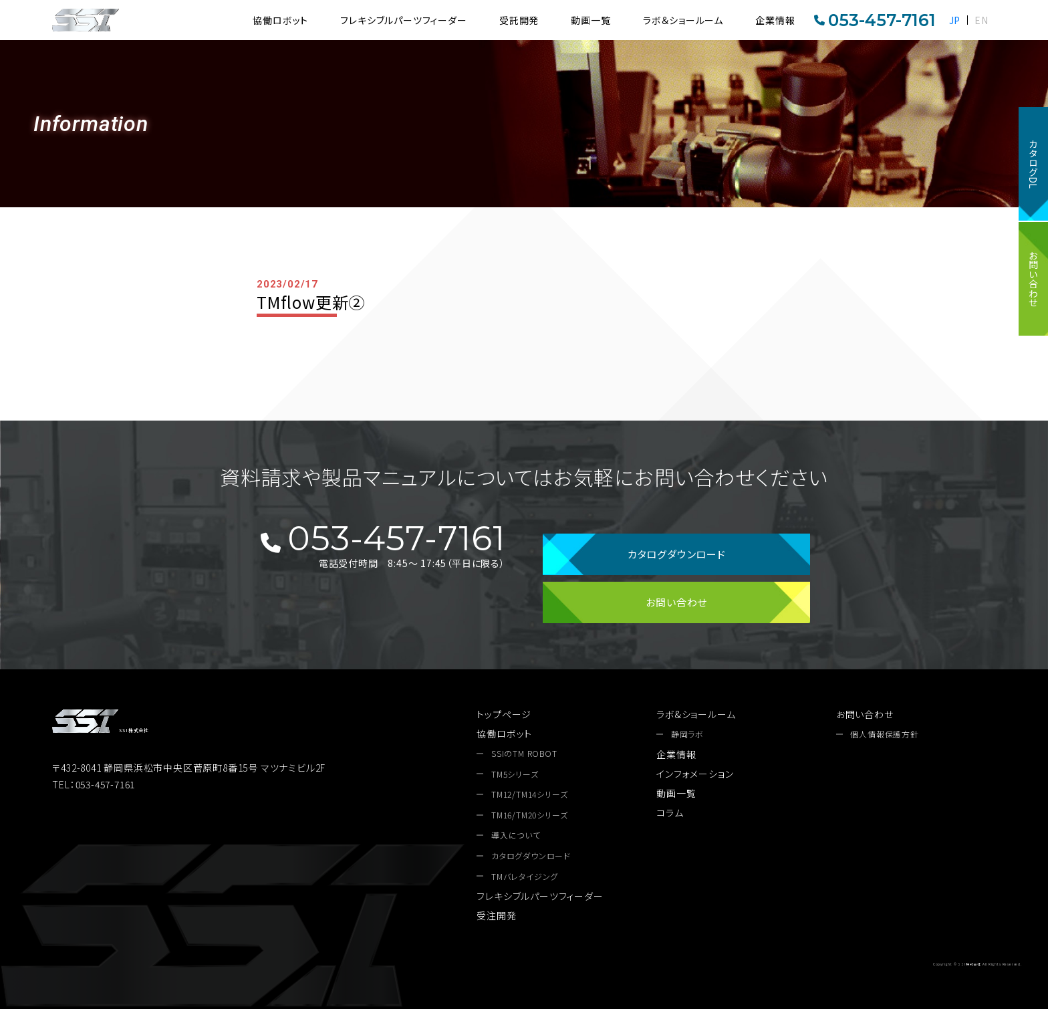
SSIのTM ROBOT (524, 753)
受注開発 (496, 915)
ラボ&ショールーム (695, 714)
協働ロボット (280, 20)
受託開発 (519, 20)
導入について (516, 835)
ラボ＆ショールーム (683, 20)
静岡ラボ (687, 734)
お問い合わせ (1033, 279)
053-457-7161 (875, 20)
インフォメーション (694, 773)
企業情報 (775, 20)
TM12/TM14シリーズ (529, 794)
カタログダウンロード (677, 554)
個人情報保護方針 (884, 734)
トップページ (504, 714)
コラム (669, 812)
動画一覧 (590, 20)
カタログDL (1033, 164)
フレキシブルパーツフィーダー (403, 20)
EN (981, 20)
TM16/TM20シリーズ (529, 815)
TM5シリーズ (515, 774)
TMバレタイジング (524, 876)
